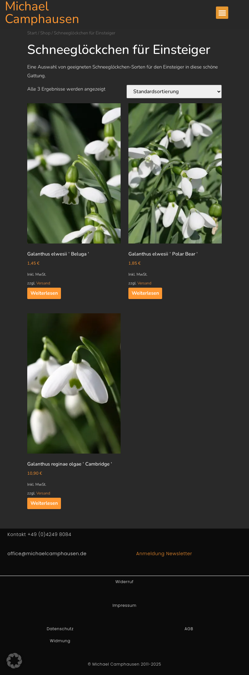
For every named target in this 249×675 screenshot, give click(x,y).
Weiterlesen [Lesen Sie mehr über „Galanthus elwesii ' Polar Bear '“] (145, 293)
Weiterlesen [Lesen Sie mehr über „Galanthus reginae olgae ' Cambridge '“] (44, 503)
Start (32, 33)
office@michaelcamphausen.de (47, 553)
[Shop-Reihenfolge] (174, 91)
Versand (43, 283)
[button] (222, 12)
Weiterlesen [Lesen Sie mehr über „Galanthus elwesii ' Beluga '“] (44, 293)
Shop (45, 33)
